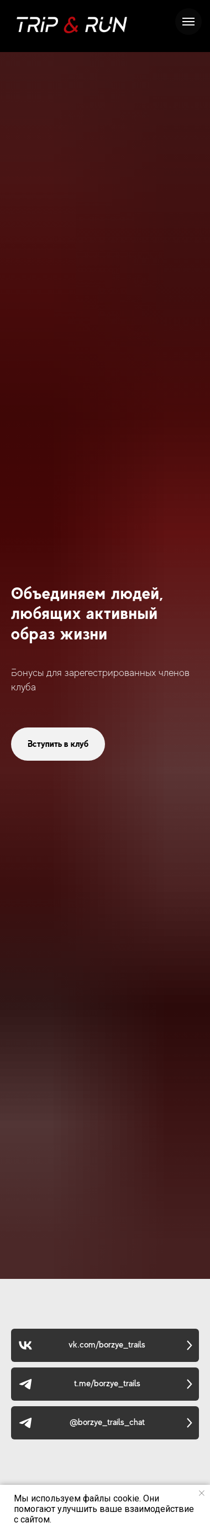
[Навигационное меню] (188, 21)
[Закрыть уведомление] (201, 1493)
